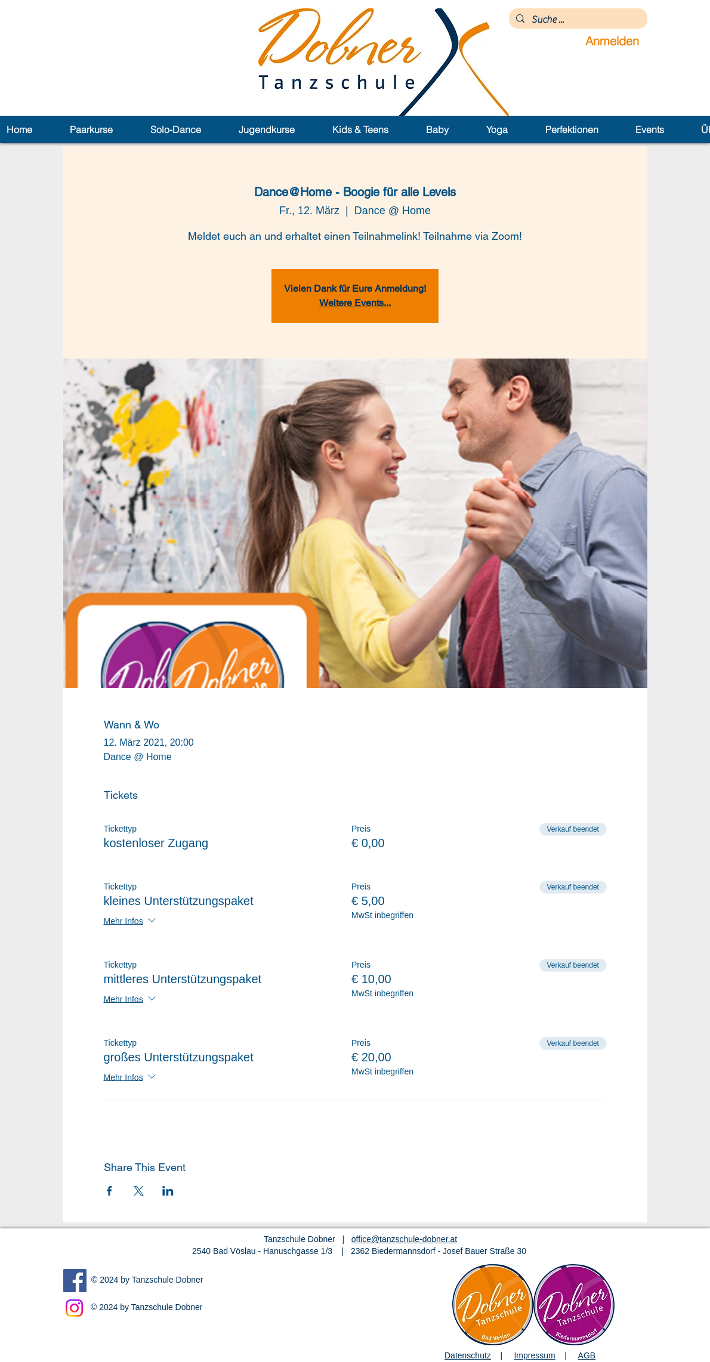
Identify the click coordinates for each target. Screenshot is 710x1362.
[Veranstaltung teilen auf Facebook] (109, 1191)
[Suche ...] (577, 19)
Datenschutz (467, 1355)
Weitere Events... (355, 302)
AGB (587, 1355)
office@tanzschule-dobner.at (404, 1239)
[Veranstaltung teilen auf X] (138, 1191)
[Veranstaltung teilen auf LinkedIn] (168, 1191)
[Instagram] (74, 1308)
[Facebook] (75, 1280)
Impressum (534, 1355)
